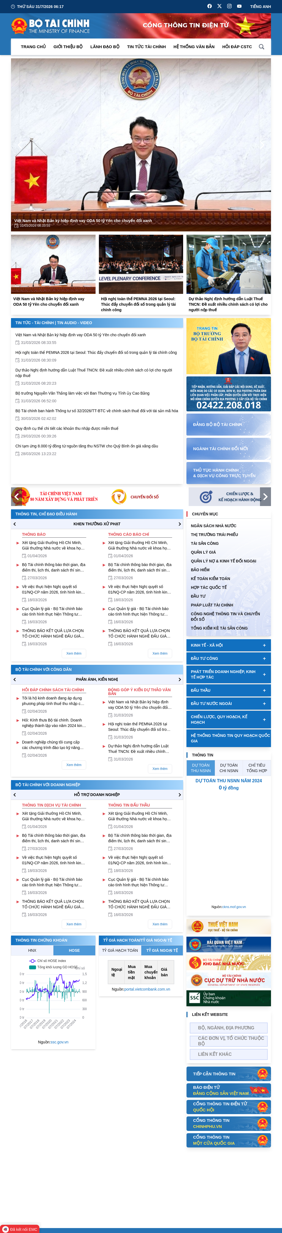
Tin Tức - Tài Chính (34, 323)
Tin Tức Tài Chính (146, 46)
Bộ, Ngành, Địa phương (226, 1028)
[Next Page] (262, 145)
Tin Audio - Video (74, 323)
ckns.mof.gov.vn (234, 907)
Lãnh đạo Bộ (104, 46)
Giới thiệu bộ (68, 46)
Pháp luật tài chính (212, 605)
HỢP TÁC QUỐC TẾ (208, 587)
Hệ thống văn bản (194, 46)
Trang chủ (33, 46)
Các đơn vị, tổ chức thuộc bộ (231, 1041)
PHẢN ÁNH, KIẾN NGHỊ (97, 679)
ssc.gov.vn (59, 1042)
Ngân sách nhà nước (213, 526)
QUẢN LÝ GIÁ (203, 552)
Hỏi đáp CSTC (237, 46)
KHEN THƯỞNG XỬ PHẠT (97, 524)
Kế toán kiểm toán (210, 578)
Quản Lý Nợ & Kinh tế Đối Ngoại (223, 561)
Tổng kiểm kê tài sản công (219, 628)
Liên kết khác (215, 1054)
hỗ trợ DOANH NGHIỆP (97, 794)
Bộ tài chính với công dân (43, 669)
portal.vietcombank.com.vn (147, 989)
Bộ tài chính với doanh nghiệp (47, 785)
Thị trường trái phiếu (214, 534)
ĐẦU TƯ (198, 596)
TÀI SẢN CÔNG (205, 543)
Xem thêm (74, 653)
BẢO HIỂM (200, 570)
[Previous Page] (19, 145)
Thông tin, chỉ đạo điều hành (46, 514)
